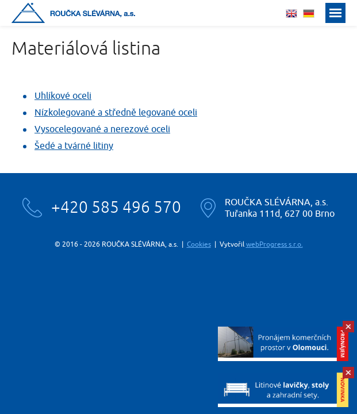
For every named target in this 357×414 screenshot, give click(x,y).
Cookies (199, 244)
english (291, 13)
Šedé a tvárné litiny (73, 146)
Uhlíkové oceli (62, 96)
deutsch (309, 13)
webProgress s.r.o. (274, 244)
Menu (335, 13)
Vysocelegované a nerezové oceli (102, 129)
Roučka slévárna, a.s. (73, 13)
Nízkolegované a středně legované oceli (115, 112)
